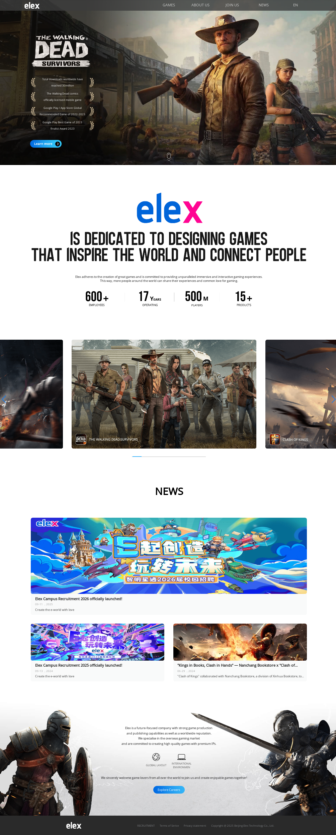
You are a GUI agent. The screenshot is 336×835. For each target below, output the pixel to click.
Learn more (46, 144)
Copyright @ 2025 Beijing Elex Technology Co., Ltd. (242, 825)
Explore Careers (169, 790)
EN (295, 5)
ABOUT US (200, 5)
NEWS (264, 5)
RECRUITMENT (146, 825)
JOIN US (232, 5)
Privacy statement (195, 825)
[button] (4, 399)
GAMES (169, 5)
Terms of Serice (169, 825)
